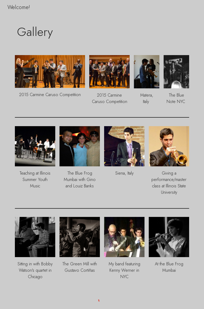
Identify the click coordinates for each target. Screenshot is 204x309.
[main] (102, 31)
